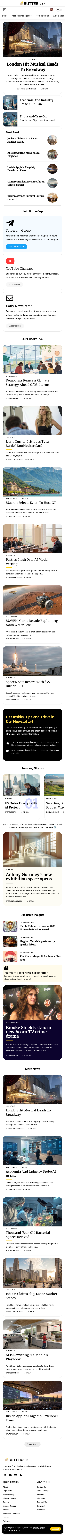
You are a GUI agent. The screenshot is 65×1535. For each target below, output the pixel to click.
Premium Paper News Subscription (26, 972)
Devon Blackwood (15, 901)
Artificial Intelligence (17, 498)
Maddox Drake (13, 398)
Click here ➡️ (50, 827)
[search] (52, 9)
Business (10, 555)
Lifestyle (32, 59)
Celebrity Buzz (27, 922)
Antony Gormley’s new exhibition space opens (29, 876)
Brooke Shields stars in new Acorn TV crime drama (28, 1032)
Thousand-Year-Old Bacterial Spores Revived (28, 1235)
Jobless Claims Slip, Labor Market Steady (22, 140)
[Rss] (21, 1475)
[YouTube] (10, 1475)
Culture (10, 870)
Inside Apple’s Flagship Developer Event (21, 169)
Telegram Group (18, 230)
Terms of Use (14, 1530)
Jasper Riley (13, 516)
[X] (5, 1475)
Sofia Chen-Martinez (27, 89)
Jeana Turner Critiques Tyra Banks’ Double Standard (27, 444)
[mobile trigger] (5, 10)
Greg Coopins (13, 577)
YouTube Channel (19, 269)
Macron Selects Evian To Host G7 (31, 503)
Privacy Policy (39, 1527)
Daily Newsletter (19, 306)
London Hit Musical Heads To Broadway (32, 67)
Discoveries (11, 376)
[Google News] (15, 1475)
